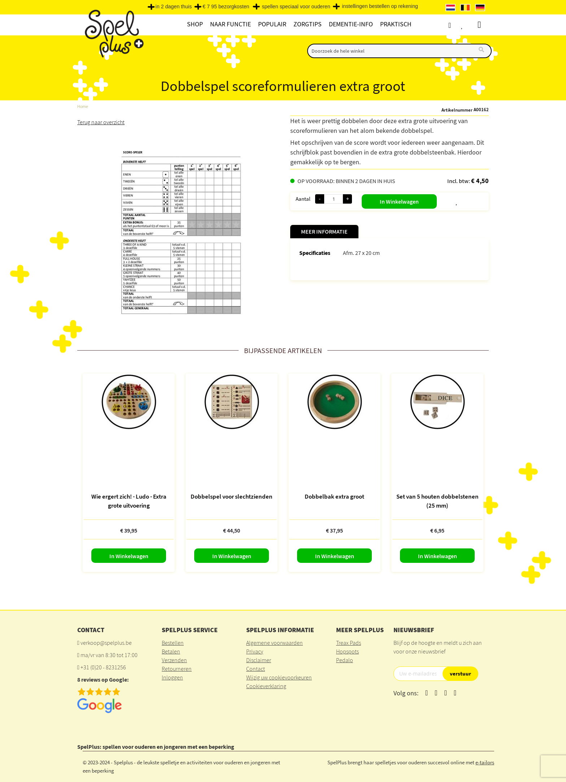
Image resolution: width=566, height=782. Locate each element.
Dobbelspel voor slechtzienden (232, 496)
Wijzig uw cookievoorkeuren (279, 677)
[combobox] (399, 51)
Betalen (171, 651)
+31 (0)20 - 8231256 (103, 667)
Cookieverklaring (266, 686)
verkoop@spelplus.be (106, 642)
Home (82, 106)
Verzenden (174, 660)
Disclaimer (258, 660)
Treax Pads (348, 642)
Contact (255, 668)
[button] (439, 200)
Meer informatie (324, 231)
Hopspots (347, 651)
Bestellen (173, 642)
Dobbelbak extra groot (334, 496)
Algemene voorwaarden (274, 642)
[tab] (324, 231)
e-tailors (484, 762)
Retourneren (177, 668)
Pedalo (344, 660)
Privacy (254, 651)
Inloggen (172, 677)
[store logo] (113, 33)
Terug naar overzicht (101, 122)
